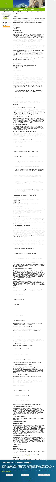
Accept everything (44, 474)
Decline (9, 474)
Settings (25, 474)
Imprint (23, 478)
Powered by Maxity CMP (28, 480)
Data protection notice (30, 478)
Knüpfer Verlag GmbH (6, 471)
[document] (28, 467)
